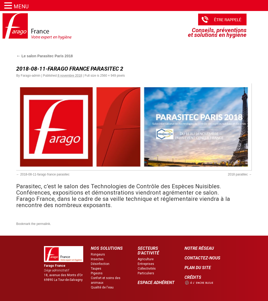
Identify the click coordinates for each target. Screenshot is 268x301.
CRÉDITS (193, 277)
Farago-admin (30, 75)
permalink (43, 224)
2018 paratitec (238, 174)
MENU (21, 6)
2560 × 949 (108, 75)
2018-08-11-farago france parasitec (44, 174)
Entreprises (146, 264)
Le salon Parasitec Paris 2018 (44, 56)
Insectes (97, 259)
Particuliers (146, 273)
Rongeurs (98, 254)
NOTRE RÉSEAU (199, 248)
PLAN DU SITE (198, 267)
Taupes (96, 268)
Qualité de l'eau (102, 287)
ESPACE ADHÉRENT (156, 282)
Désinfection (100, 264)
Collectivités (147, 268)
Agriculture (146, 259)
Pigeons (97, 273)
